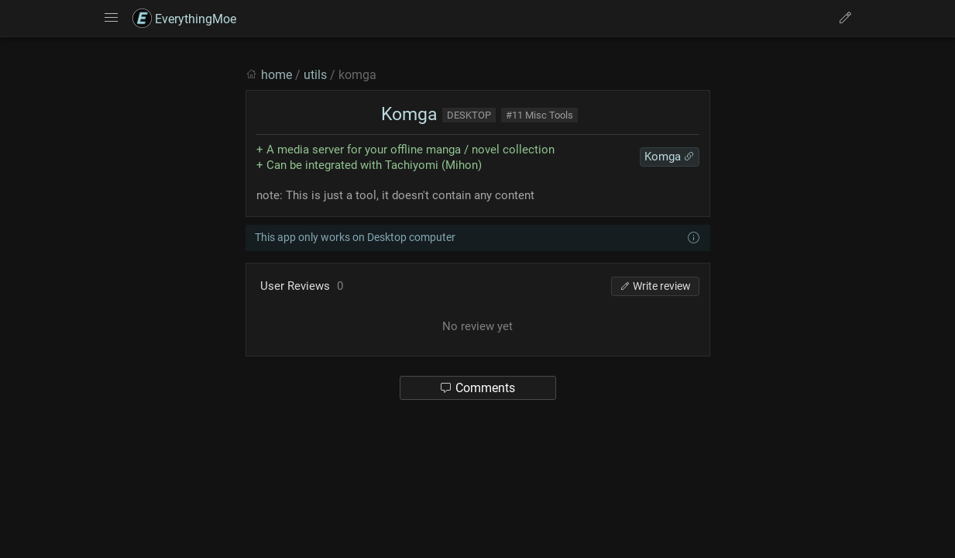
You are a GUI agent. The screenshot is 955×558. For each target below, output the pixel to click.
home (276, 74)
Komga (407, 114)
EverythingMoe (184, 19)
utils (315, 74)
